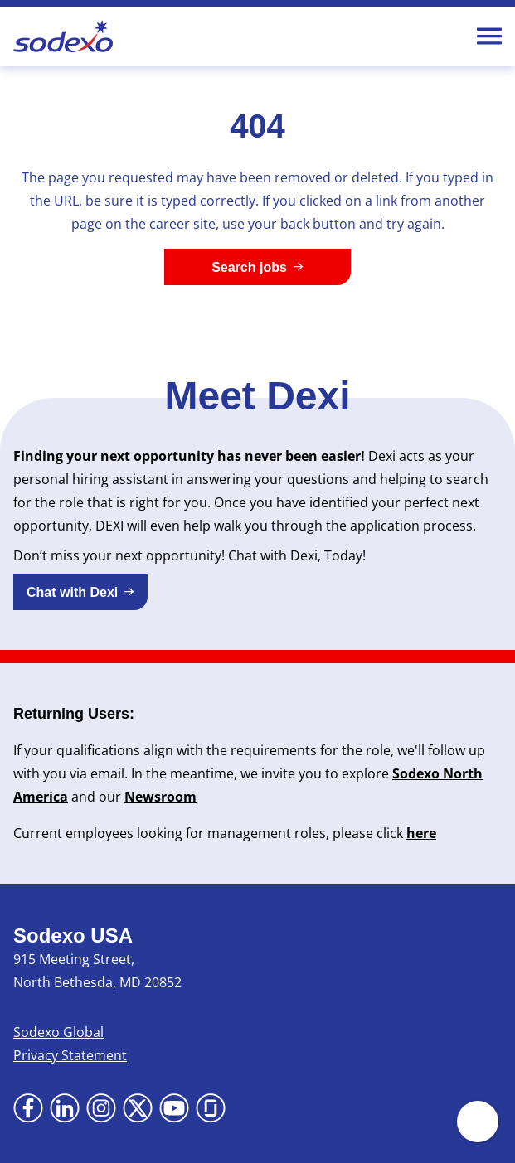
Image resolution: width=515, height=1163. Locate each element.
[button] (80, 592)
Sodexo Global (58, 1032)
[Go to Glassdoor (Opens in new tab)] (211, 1108)
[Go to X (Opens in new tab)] (138, 1108)
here (421, 833)
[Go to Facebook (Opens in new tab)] (28, 1108)
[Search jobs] (257, 267)
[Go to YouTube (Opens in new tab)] (174, 1108)
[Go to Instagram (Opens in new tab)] (101, 1108)
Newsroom (160, 796)
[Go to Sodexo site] (63, 36)
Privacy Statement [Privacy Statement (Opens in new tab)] (70, 1055)
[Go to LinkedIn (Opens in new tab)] (65, 1108)
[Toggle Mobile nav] (489, 36)
